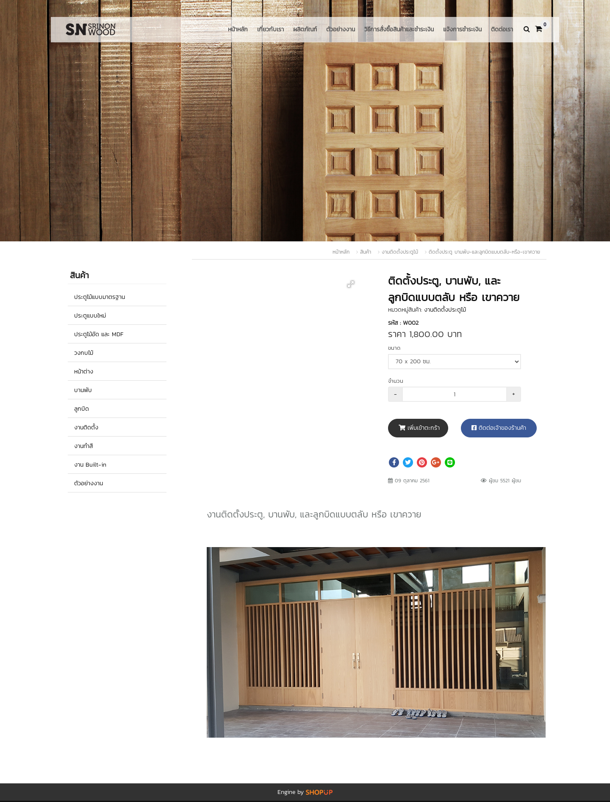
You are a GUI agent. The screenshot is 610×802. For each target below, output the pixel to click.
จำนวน (395, 381)
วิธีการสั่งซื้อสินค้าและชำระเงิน (399, 29)
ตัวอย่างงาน (340, 29)
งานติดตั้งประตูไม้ (400, 252)
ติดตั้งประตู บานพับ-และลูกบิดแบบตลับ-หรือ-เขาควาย (484, 252)
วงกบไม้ (83, 352)
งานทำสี (83, 446)
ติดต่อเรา (502, 29)
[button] (351, 284)
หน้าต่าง (83, 371)
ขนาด (394, 348)
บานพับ (83, 390)
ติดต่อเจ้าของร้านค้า (498, 427)
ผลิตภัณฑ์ (305, 29)
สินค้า (365, 252)
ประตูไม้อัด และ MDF (98, 334)
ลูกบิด (81, 408)
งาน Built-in (90, 464)
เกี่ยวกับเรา (270, 29)
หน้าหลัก (238, 29)
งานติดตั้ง (86, 427)
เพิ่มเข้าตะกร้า (419, 427)
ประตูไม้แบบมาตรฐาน (99, 297)
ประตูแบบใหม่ (90, 315)
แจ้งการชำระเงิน (462, 29)
